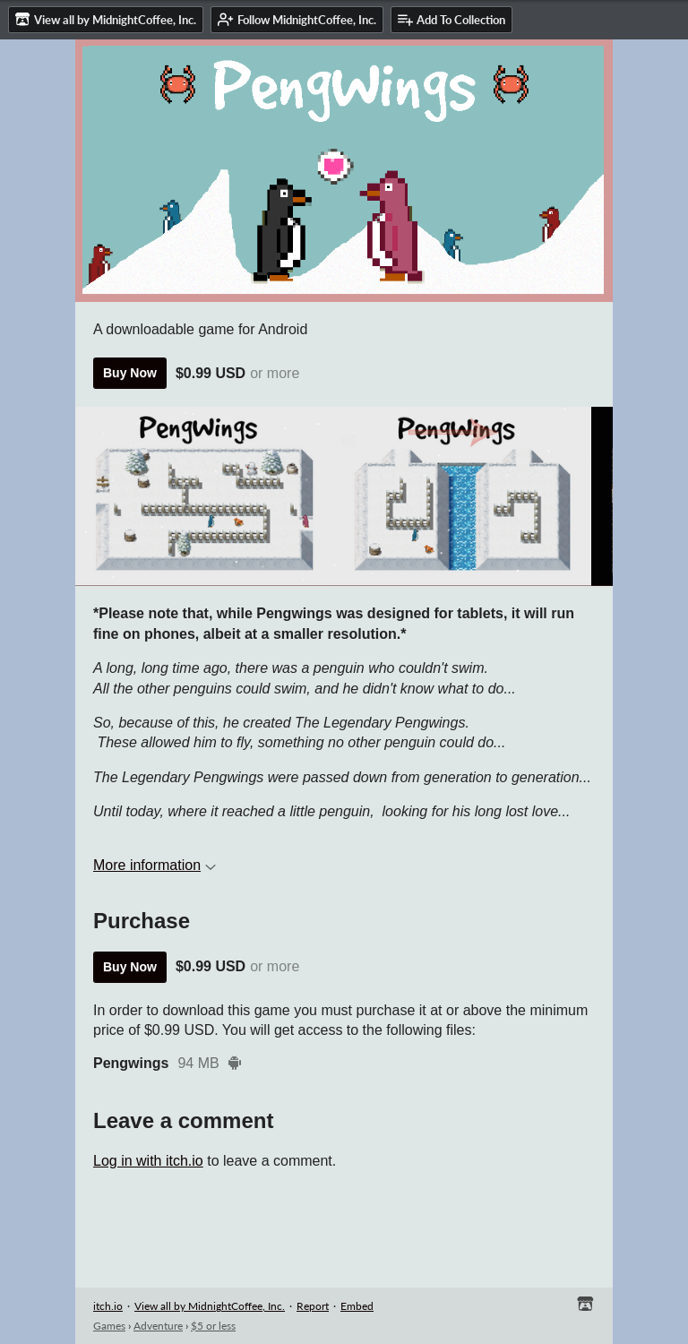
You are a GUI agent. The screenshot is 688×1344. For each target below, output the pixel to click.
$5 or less (213, 1325)
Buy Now (130, 373)
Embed (357, 1306)
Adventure (158, 1325)
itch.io (108, 1306)
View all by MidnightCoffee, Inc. (209, 1306)
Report (313, 1306)
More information (154, 865)
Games (109, 1325)
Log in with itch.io (148, 1160)
